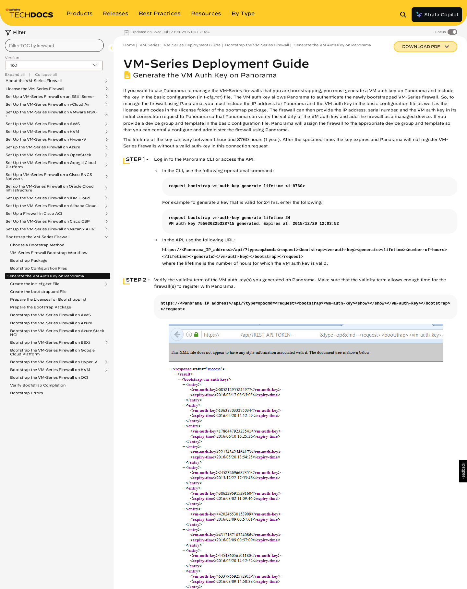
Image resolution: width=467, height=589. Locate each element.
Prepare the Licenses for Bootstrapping (48, 299)
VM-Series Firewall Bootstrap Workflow (49, 252)
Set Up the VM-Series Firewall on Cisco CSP (48, 221)
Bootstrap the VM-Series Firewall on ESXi (50, 342)
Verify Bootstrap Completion (38, 385)
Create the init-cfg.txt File (34, 284)
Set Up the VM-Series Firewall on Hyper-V (46, 139)
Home (129, 45)
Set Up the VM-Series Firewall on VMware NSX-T (51, 114)
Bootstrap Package (28, 260)
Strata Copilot (437, 14)
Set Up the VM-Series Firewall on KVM (42, 131)
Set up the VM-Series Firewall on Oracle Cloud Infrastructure (50, 188)
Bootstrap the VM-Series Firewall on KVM (50, 370)
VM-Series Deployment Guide (192, 45)
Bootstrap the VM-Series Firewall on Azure (51, 323)
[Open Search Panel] (405, 14)
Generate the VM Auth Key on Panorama (45, 276)
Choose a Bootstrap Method (37, 245)
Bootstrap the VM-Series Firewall (37, 237)
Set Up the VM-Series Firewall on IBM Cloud (48, 198)
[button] (463, 471)
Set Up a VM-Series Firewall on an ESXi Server (50, 96)
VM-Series (149, 45)
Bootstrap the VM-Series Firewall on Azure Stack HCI (57, 333)
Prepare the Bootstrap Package (40, 307)
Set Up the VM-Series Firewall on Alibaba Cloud (51, 206)
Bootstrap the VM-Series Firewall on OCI (49, 377)
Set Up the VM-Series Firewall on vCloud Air (48, 104)
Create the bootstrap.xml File (38, 291)
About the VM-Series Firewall (34, 81)
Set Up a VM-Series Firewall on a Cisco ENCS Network (49, 176)
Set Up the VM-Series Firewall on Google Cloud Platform (51, 164)
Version (12, 57)
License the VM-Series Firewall (35, 89)
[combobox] (54, 45)
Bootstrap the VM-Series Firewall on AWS (50, 315)
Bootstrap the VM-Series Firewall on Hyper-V (53, 362)
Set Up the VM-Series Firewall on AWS (43, 124)
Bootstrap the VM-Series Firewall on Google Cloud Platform (52, 352)
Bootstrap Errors (26, 393)
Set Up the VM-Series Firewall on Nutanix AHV (50, 229)
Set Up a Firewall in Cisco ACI (34, 213)
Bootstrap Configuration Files (38, 268)
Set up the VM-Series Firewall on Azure (43, 147)
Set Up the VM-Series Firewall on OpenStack (48, 155)
